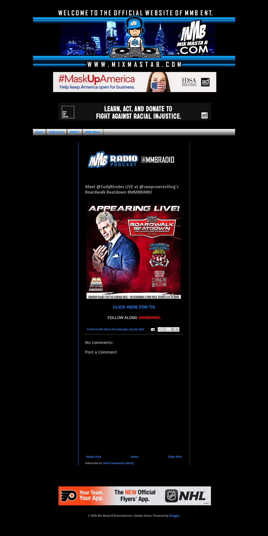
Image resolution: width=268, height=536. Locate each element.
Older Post (175, 456)
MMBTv (75, 132)
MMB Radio (56, 132)
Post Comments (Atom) (118, 463)
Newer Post (93, 456)
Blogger (174, 515)
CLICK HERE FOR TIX (134, 307)
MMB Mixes (92, 132)
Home (39, 132)
